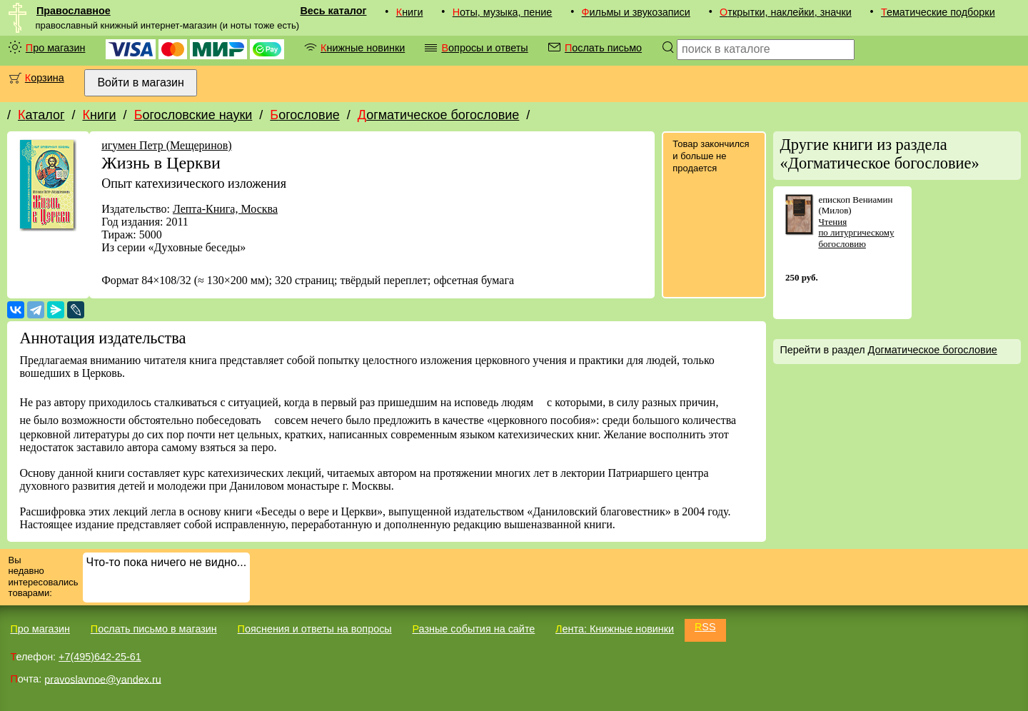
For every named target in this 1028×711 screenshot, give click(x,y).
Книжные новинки (363, 48)
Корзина (44, 78)
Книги (409, 12)
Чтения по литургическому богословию (856, 232)
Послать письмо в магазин (154, 629)
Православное (73, 10)
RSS (705, 626)
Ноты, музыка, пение (503, 12)
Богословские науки (193, 115)
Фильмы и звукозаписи (636, 12)
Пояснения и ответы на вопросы (315, 629)
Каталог (41, 115)
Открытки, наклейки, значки (786, 12)
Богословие (304, 115)
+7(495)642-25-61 (100, 656)
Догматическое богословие (439, 115)
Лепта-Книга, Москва (225, 209)
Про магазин (56, 48)
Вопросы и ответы (484, 48)
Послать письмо (603, 48)
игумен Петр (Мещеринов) (166, 145)
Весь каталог (333, 10)
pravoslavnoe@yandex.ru (102, 679)
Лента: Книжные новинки (614, 629)
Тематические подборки (938, 12)
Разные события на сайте (473, 629)
